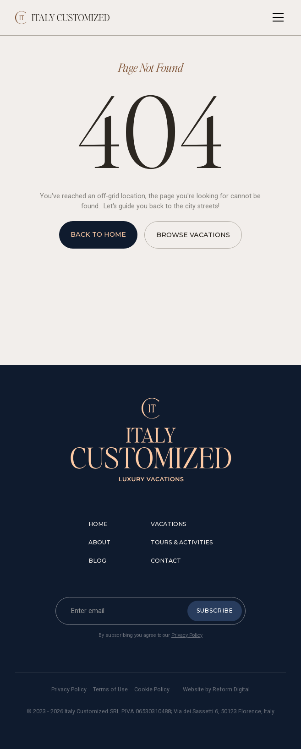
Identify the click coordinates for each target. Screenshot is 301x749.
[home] (62, 17)
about (99, 542)
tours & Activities (182, 542)
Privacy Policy (186, 635)
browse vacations (193, 235)
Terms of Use (110, 689)
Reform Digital (231, 689)
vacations (168, 524)
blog (97, 560)
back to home (98, 234)
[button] (276, 17)
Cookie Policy (152, 689)
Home (98, 524)
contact (166, 560)
